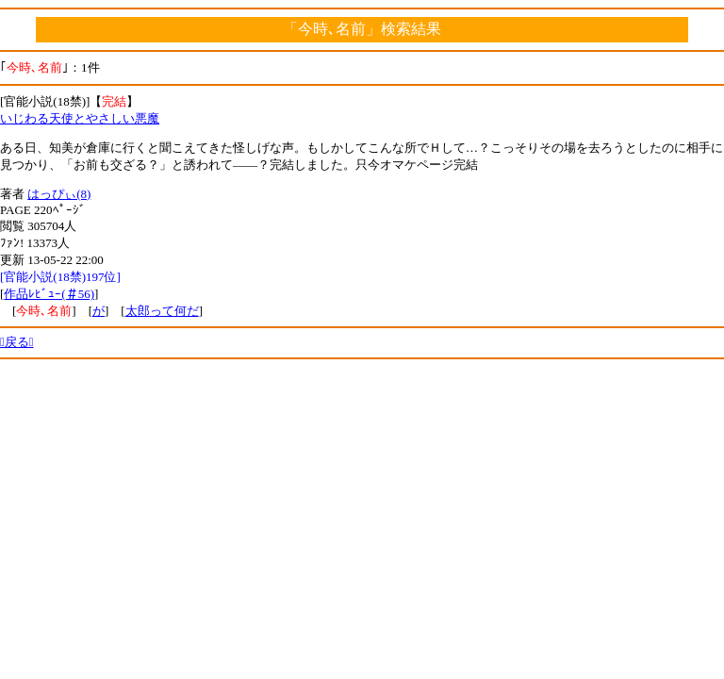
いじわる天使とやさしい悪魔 (79, 118)
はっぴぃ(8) (58, 194)
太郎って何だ (162, 311)
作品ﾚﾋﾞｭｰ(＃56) (49, 294)
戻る (17, 342)
